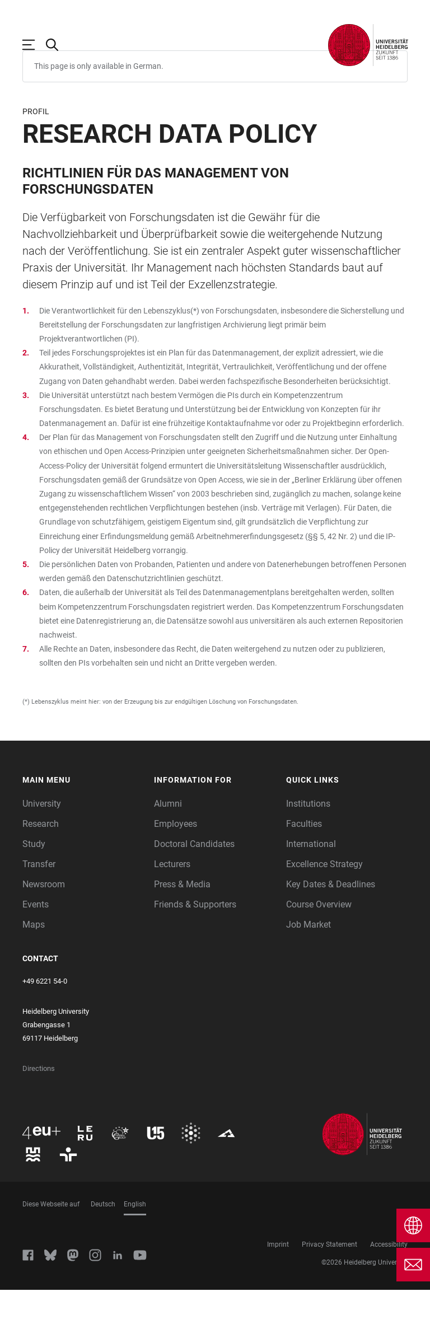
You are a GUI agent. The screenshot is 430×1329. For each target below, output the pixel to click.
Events (35, 943)
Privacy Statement (329, 1284)
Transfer (38, 903)
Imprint (278, 1284)
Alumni (168, 842)
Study (33, 883)
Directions (38, 1107)
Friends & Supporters (195, 943)
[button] (82, 819)
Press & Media (182, 923)
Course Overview (319, 943)
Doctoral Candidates (194, 883)
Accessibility (389, 1284)
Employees (175, 863)
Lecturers (172, 903)
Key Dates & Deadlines (330, 923)
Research (40, 863)
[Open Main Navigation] (34, 45)
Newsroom (43, 923)
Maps (33, 963)
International (311, 883)
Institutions (308, 842)
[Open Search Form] (57, 45)
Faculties (304, 863)
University (41, 842)
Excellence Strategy (324, 903)
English (135, 1243)
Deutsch (103, 1243)
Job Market (308, 963)
